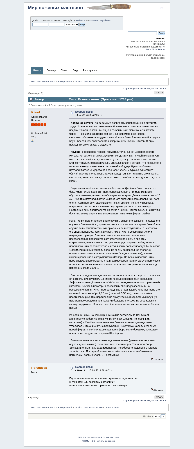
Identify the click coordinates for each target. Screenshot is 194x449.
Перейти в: (148, 416)
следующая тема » (155, 88)
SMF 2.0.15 (83, 437)
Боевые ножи (84, 111)
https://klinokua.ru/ (155, 49)
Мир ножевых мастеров (55, 7)
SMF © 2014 (96, 437)
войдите (80, 20)
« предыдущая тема (134, 88)
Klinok (36, 112)
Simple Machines (111, 437)
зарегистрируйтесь (100, 20)
